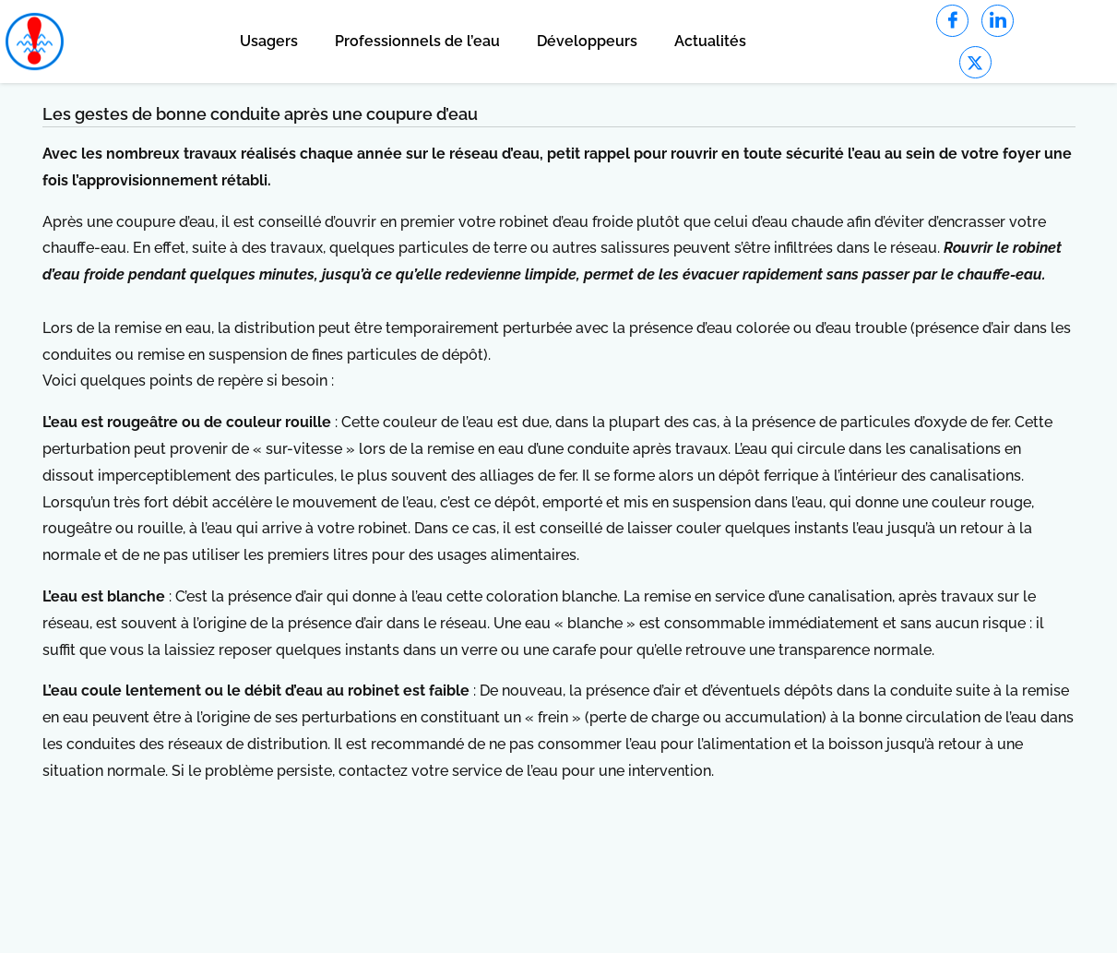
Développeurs (587, 41)
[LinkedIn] (997, 21)
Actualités (710, 41)
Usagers (269, 41)
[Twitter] (975, 62)
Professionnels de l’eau (417, 41)
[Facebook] (952, 21)
